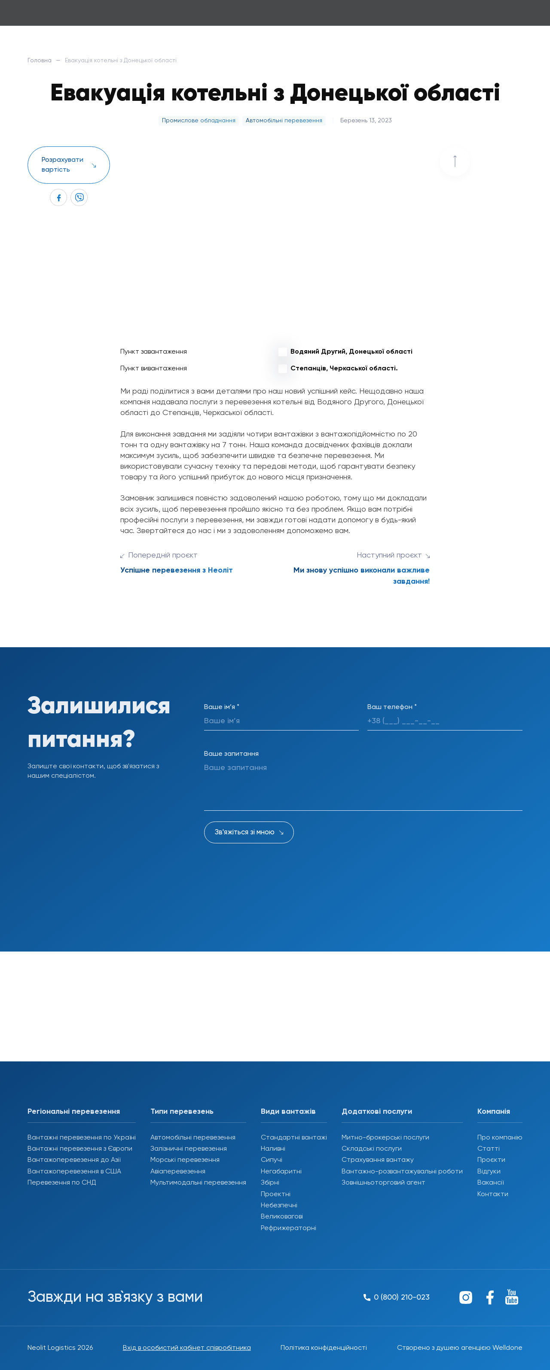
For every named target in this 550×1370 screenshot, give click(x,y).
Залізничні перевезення (188, 1149)
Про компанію (499, 1137)
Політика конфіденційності (324, 1348)
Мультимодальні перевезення (198, 1182)
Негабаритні (281, 1171)
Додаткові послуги (377, 1111)
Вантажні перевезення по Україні (82, 1137)
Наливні (273, 1149)
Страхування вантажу (378, 1160)
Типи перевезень (182, 1111)
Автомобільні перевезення (192, 1137)
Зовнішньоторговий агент (383, 1182)
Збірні (270, 1182)
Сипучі (271, 1160)
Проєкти (491, 1160)
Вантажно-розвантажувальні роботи (402, 1171)
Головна (40, 61)
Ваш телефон (392, 707)
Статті (488, 1149)
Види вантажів (288, 1111)
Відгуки (489, 1171)
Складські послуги (372, 1149)
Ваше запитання (231, 754)
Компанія (493, 1111)
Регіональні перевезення (74, 1111)
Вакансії (490, 1182)
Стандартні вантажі (294, 1137)
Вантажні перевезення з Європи (80, 1149)
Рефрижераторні (288, 1228)
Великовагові (282, 1216)
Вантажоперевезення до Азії (74, 1160)
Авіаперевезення (177, 1171)
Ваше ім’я (221, 707)
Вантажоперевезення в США (74, 1171)
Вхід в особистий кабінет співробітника (187, 1348)
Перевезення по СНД (62, 1182)
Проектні (275, 1194)
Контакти (492, 1194)
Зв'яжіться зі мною (245, 832)
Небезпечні (279, 1205)
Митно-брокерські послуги (385, 1137)
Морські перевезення (185, 1160)
